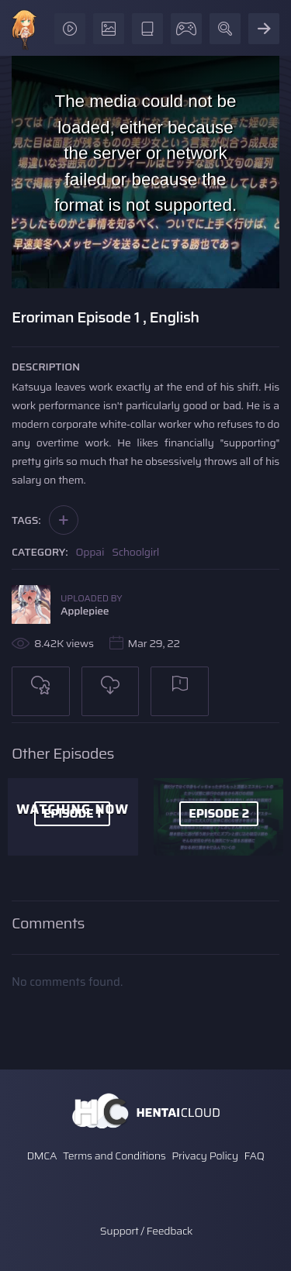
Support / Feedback (146, 1230)
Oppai (90, 551)
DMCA (41, 1155)
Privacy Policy (204, 1155)
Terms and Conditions (114, 1155)
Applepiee (85, 610)
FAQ (254, 1155)
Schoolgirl (135, 551)
